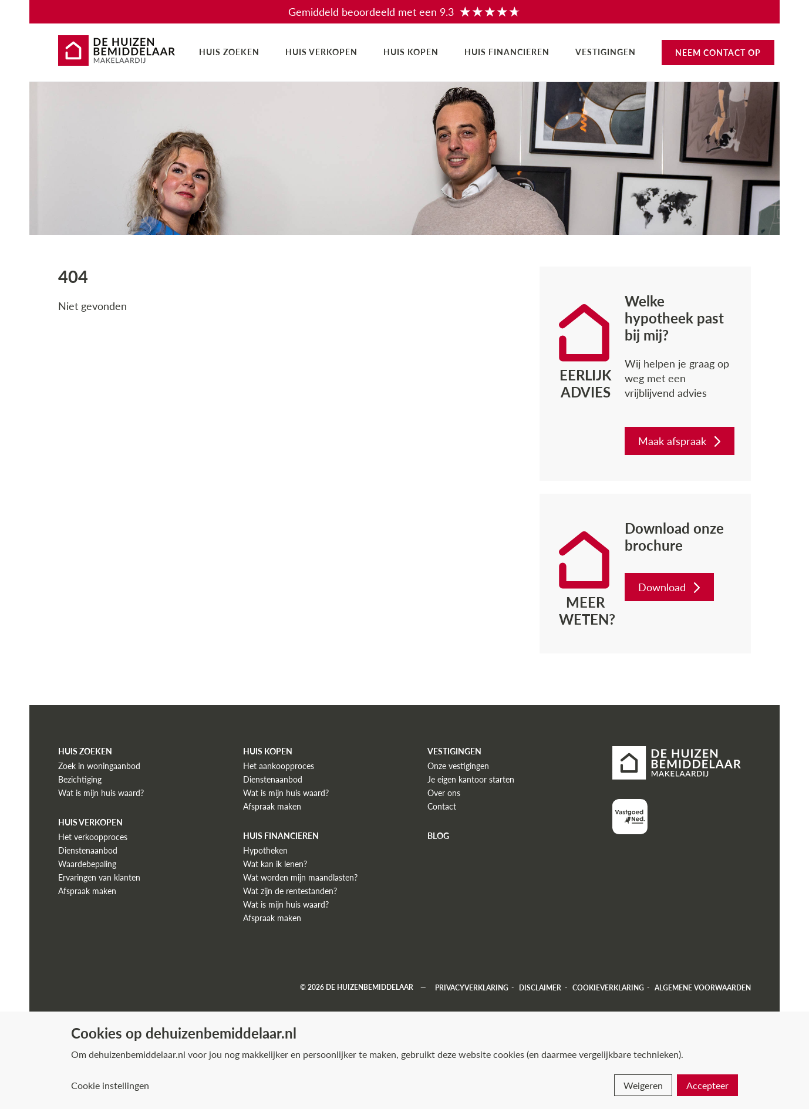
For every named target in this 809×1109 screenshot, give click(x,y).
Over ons (443, 793)
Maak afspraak (680, 440)
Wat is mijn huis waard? (101, 793)
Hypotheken (265, 850)
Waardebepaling (87, 864)
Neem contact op (718, 53)
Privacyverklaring (471, 987)
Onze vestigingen (458, 766)
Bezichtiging (80, 779)
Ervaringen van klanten (99, 877)
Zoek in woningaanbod (99, 766)
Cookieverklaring (608, 987)
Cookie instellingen (110, 1085)
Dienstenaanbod (87, 850)
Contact (441, 806)
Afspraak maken (87, 891)
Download (670, 587)
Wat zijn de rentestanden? (290, 891)
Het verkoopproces (92, 837)
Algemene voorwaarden (703, 987)
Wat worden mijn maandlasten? (300, 877)
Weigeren (643, 1085)
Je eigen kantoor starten (470, 779)
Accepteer (707, 1085)
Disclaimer (540, 987)
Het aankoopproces (278, 766)
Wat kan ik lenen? (275, 864)
